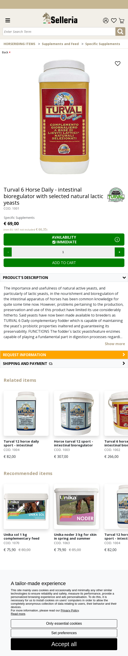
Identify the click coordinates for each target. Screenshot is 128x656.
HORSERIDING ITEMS (19, 44)
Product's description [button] (64, 277)
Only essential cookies (64, 623)
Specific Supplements (102, 44)
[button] (64, 363)
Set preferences (64, 633)
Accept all (64, 644)
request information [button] (64, 354)
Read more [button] (18, 613)
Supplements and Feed (60, 44)
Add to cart (64, 262)
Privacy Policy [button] (70, 610)
